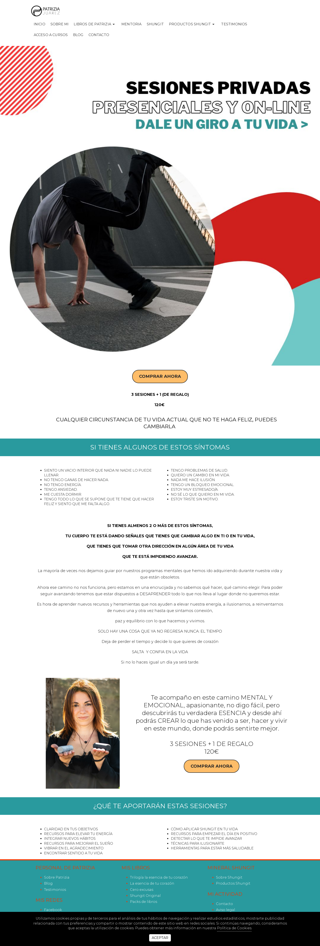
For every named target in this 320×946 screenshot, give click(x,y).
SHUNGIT (155, 24)
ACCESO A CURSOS (51, 35)
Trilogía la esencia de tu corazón (159, 877)
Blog (78, 35)
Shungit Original (145, 896)
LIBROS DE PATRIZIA (95, 24)
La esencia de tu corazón (152, 883)
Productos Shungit (233, 883)
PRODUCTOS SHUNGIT (192, 24)
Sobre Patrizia (56, 877)
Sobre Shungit (229, 877)
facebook (53, 910)
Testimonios (234, 24)
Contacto (99, 35)
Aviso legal (225, 910)
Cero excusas (141, 890)
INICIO (39, 24)
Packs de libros (143, 902)
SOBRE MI (60, 24)
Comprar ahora (160, 376)
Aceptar (160, 938)
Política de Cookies (234, 928)
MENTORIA (131, 24)
